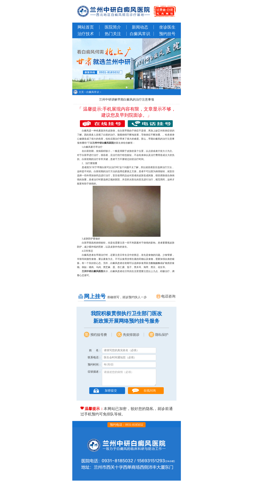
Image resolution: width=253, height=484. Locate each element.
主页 (81, 92)
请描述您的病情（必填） (129, 379)
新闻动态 (140, 27)
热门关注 (113, 34)
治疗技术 (86, 34)
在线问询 (150, 394)
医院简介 (113, 27)
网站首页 (86, 27)
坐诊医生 (167, 27)
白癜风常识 (140, 34)
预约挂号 (167, 34)
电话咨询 (168, 296)
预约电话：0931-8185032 (126, 428)
